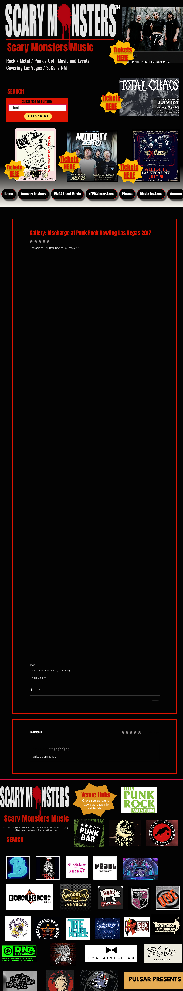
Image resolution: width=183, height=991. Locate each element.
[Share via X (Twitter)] (40, 689)
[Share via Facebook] (31, 689)
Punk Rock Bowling (49, 670)
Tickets (129, 167)
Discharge (66, 670)
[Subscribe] (38, 116)
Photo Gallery (38, 677)
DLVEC (33, 670)
